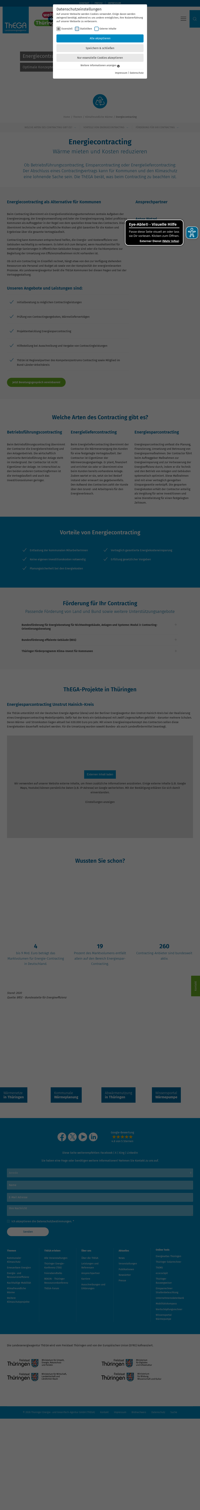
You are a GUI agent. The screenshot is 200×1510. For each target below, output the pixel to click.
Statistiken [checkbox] (86, 28)
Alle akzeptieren (100, 38)
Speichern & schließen (100, 48)
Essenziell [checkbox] (66, 28)
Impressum (121, 72)
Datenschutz (137, 72)
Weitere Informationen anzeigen (100, 65)
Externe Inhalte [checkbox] (107, 28)
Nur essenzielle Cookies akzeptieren (100, 57)
